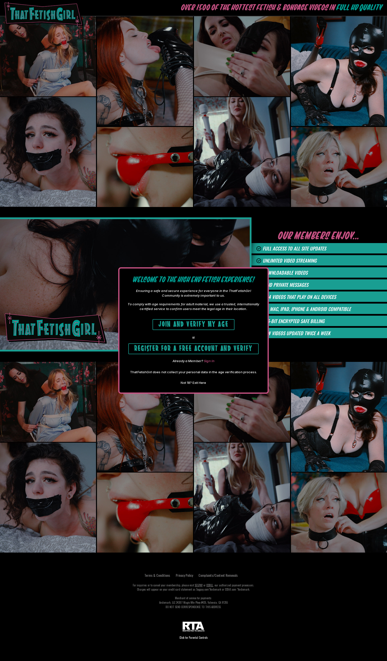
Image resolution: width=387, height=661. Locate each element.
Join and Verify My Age (193, 323)
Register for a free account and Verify (193, 348)
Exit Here (199, 383)
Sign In (209, 361)
